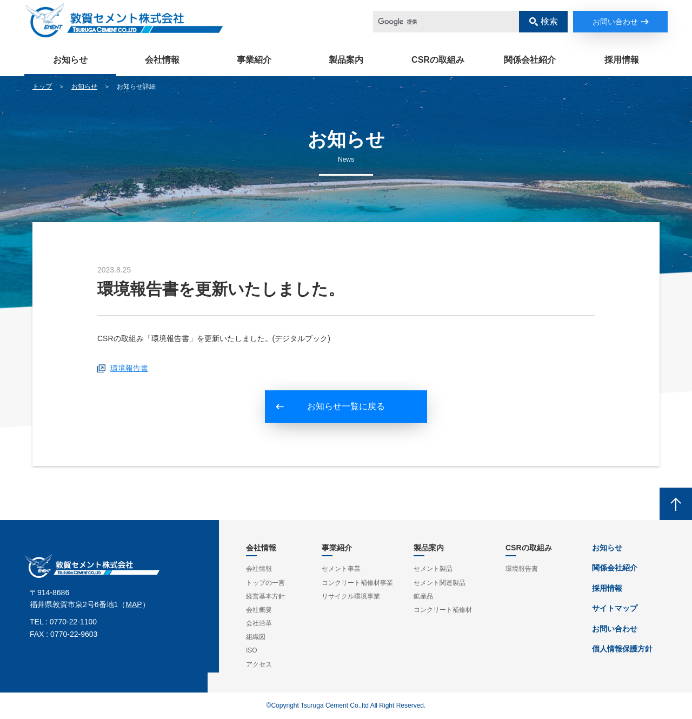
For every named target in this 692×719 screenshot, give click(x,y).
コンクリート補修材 (443, 610)
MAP (133, 604)
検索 (549, 21)
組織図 (255, 637)
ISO (251, 650)
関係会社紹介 (530, 59)
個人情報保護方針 (622, 648)
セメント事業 (341, 568)
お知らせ (70, 59)
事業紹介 (254, 59)
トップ (42, 86)
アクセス (259, 664)
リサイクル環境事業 (351, 596)
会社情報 (162, 59)
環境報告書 (129, 368)
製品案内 (346, 59)
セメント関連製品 (439, 583)
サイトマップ (614, 608)
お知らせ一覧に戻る (346, 406)
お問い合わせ (615, 21)
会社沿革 (259, 623)
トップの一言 (265, 583)
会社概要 (259, 610)
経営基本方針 (265, 596)
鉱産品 (423, 596)
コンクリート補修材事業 (357, 583)
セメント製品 (433, 568)
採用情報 (621, 59)
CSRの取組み (437, 59)
